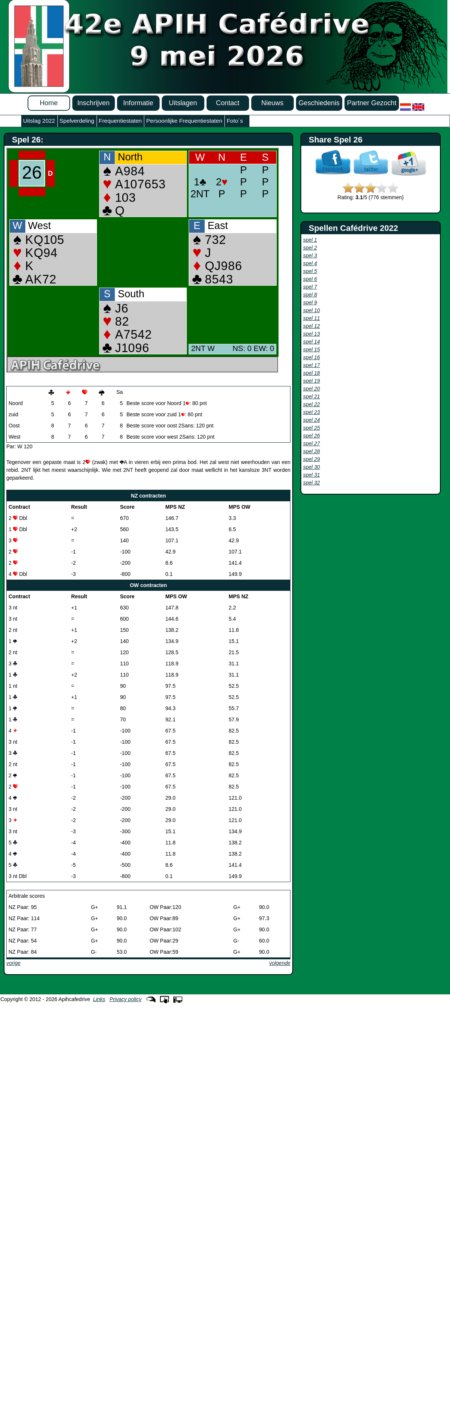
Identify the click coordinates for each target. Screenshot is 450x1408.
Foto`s (235, 120)
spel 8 (310, 295)
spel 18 (311, 373)
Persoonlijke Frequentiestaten (184, 120)
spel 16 (311, 357)
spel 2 (310, 248)
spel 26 (311, 436)
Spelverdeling (77, 120)
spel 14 (311, 342)
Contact (227, 103)
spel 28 (311, 451)
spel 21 (311, 396)
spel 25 (311, 428)
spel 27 (311, 443)
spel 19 (311, 381)
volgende (279, 963)
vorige (13, 963)
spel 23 (311, 412)
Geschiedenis (319, 103)
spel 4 (310, 263)
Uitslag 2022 (39, 120)
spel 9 (310, 302)
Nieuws (272, 103)
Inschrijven (93, 103)
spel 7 (310, 287)
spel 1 (310, 240)
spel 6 (310, 279)
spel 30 (311, 467)
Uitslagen (183, 103)
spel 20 (311, 389)
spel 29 (311, 459)
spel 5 (310, 271)
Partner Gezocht (371, 103)
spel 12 (311, 326)
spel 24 (311, 420)
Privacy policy (126, 999)
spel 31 (311, 475)
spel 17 (311, 365)
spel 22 (311, 404)
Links (99, 999)
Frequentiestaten (120, 120)
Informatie (138, 103)
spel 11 (311, 318)
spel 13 (311, 334)
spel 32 (311, 483)
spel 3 (310, 255)
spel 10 (311, 310)
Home (49, 103)
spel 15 (311, 349)
